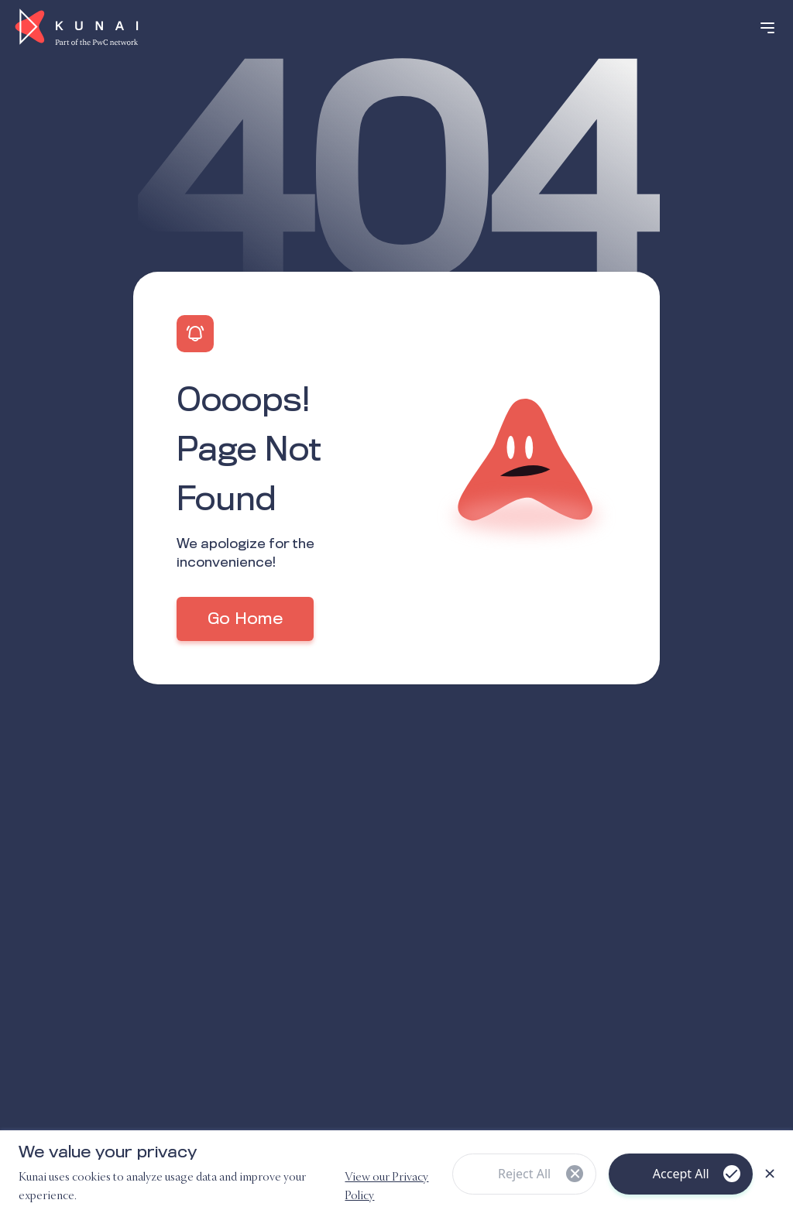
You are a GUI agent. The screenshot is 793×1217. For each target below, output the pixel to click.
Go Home (245, 619)
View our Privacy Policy (386, 1186)
